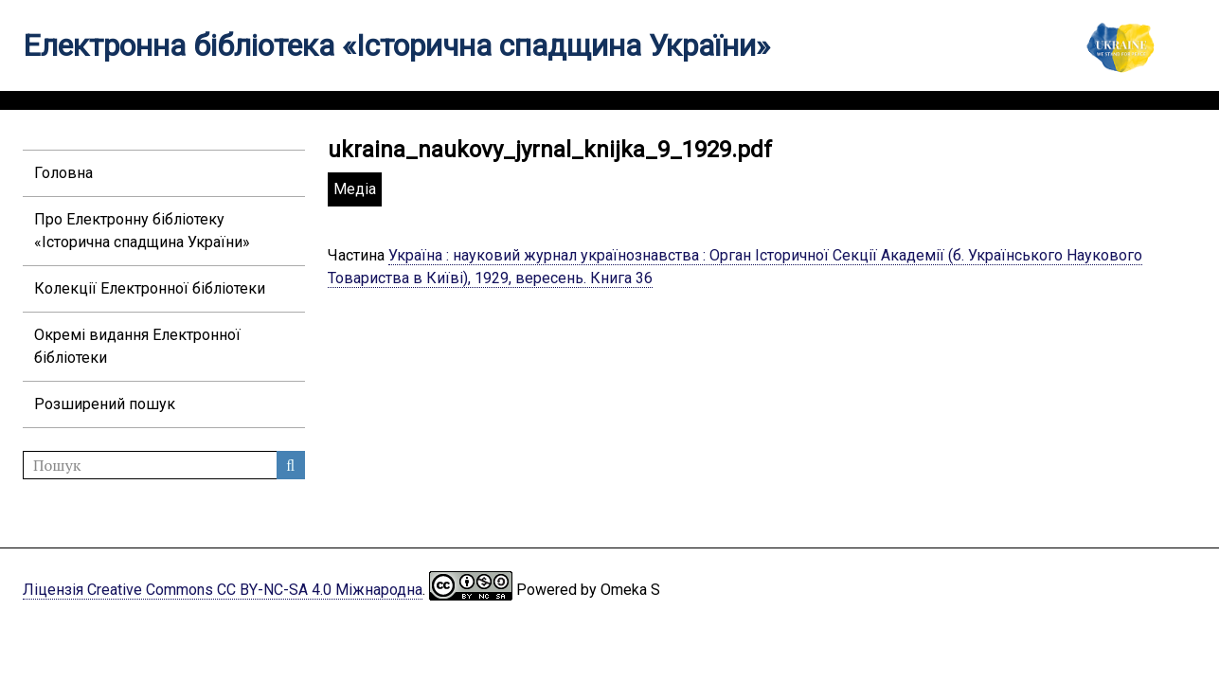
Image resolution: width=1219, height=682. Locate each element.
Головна (63, 173)
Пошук (291, 465)
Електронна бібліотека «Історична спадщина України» (396, 45)
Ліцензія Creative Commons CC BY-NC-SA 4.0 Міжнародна (222, 590)
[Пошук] (164, 465)
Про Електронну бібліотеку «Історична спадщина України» (142, 230)
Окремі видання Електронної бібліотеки (137, 346)
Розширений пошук (104, 404)
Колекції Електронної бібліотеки (149, 288)
